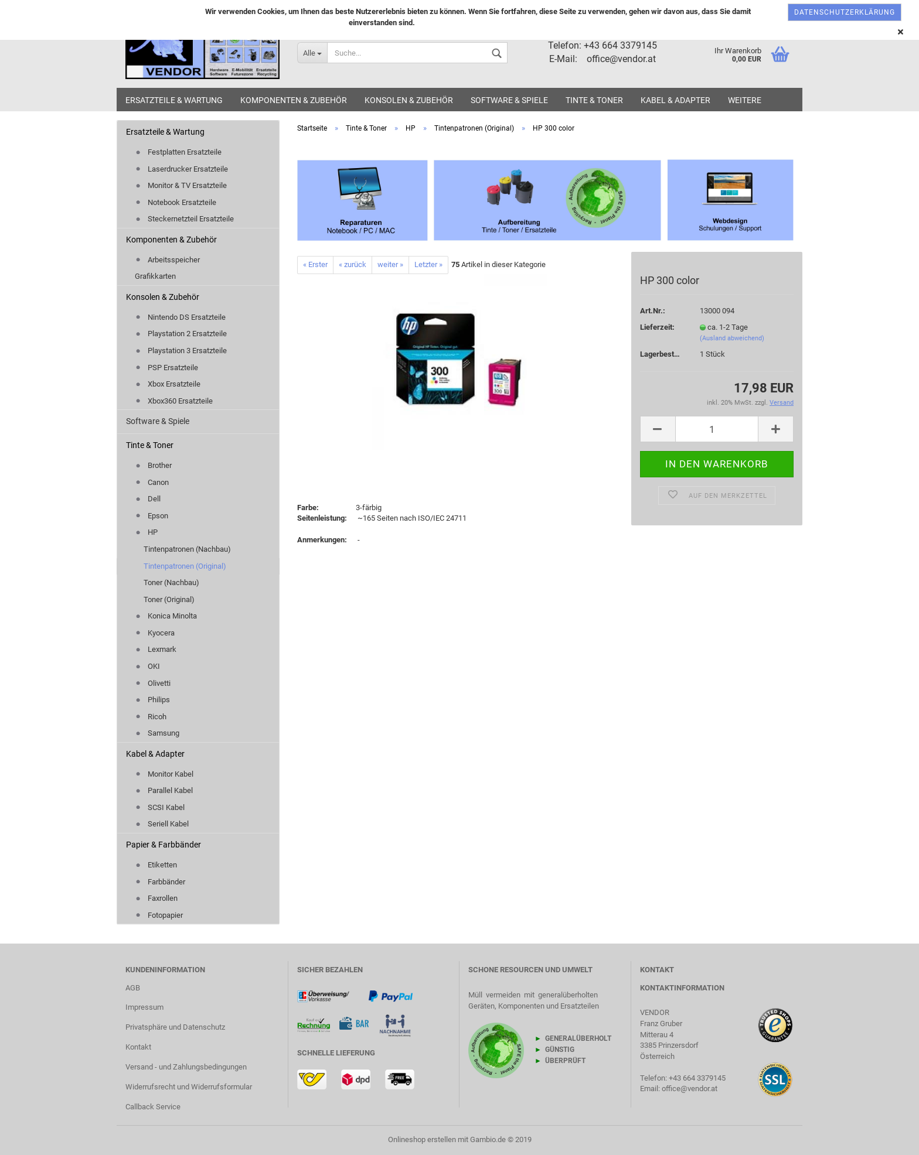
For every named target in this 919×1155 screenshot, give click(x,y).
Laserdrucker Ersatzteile (181, 169)
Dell (148, 498)
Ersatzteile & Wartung (174, 100)
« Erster (315, 264)
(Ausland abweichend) (732, 338)
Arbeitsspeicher (167, 259)
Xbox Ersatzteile (167, 384)
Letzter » (428, 264)
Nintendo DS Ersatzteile (180, 317)
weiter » (390, 264)
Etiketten (156, 864)
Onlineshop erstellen (422, 1139)
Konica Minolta (166, 615)
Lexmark (155, 649)
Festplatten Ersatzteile (178, 152)
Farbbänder (160, 881)
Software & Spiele (509, 100)
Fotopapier (159, 915)
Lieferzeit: (657, 327)
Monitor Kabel (164, 774)
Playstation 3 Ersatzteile (181, 350)
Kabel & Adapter (675, 100)
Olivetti (153, 683)
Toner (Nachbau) (171, 582)
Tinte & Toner (594, 100)
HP (146, 532)
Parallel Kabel (164, 790)
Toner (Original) (169, 599)
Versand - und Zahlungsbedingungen (186, 1066)
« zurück (352, 264)
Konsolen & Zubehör (409, 100)
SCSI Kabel (160, 807)
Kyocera (155, 632)
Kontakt (138, 1047)
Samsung (157, 733)
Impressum (144, 1007)
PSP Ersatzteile (166, 367)
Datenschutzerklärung (844, 12)
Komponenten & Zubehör (293, 100)
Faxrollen (156, 898)
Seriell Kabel (162, 823)
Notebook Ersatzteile (175, 202)
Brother (153, 465)
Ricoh (150, 716)
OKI (147, 666)
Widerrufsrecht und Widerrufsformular (188, 1086)
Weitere (744, 100)
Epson (151, 515)
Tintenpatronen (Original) (185, 566)
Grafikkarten (155, 276)
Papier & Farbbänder (163, 844)
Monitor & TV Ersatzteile (181, 185)
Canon (152, 482)
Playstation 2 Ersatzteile (181, 333)
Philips (152, 699)
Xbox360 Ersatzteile (174, 401)
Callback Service (153, 1106)
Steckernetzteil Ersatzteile (184, 218)
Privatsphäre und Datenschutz (175, 1027)
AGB (132, 987)
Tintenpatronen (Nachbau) (187, 549)
